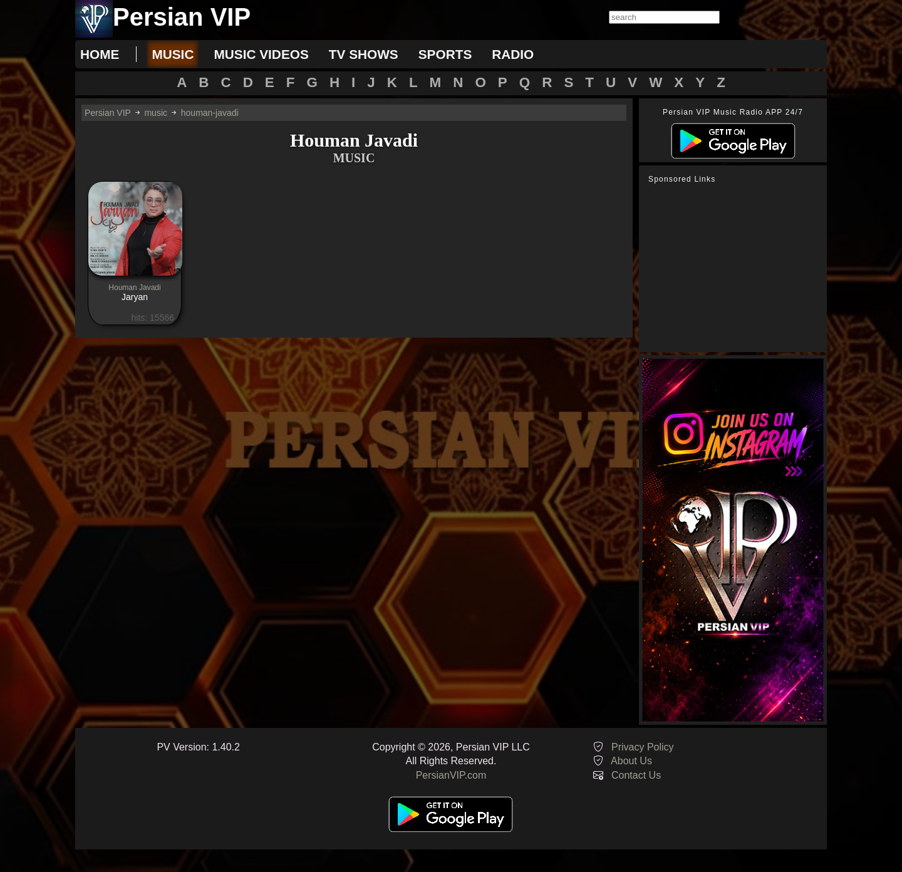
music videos (261, 54)
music (173, 54)
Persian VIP (108, 113)
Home (99, 54)
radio (513, 54)
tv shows (363, 54)
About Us (631, 760)
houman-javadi (210, 113)
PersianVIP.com (451, 775)
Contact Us (636, 775)
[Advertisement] (736, 268)
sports (445, 54)
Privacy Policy (642, 747)
